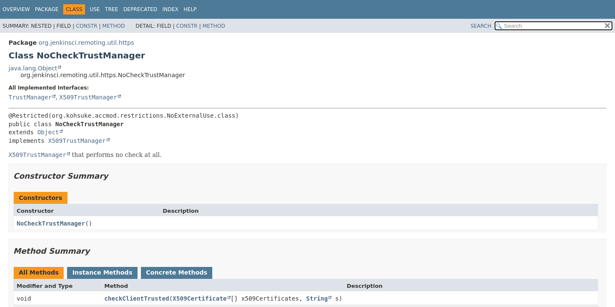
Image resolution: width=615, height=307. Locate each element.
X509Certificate (199, 298)
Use (95, 9)
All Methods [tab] (39, 272)
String (317, 298)
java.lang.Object (33, 68)
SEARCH (481, 26)
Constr (86, 26)
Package (47, 9)
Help (190, 9)
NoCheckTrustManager (51, 223)
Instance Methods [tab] (102, 272)
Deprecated (140, 9)
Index (170, 9)
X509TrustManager (88, 97)
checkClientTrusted (136, 298)
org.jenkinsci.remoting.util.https (86, 42)
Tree (111, 9)
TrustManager (30, 97)
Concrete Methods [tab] (177, 272)
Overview (16, 9)
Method (113, 26)
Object (48, 132)
